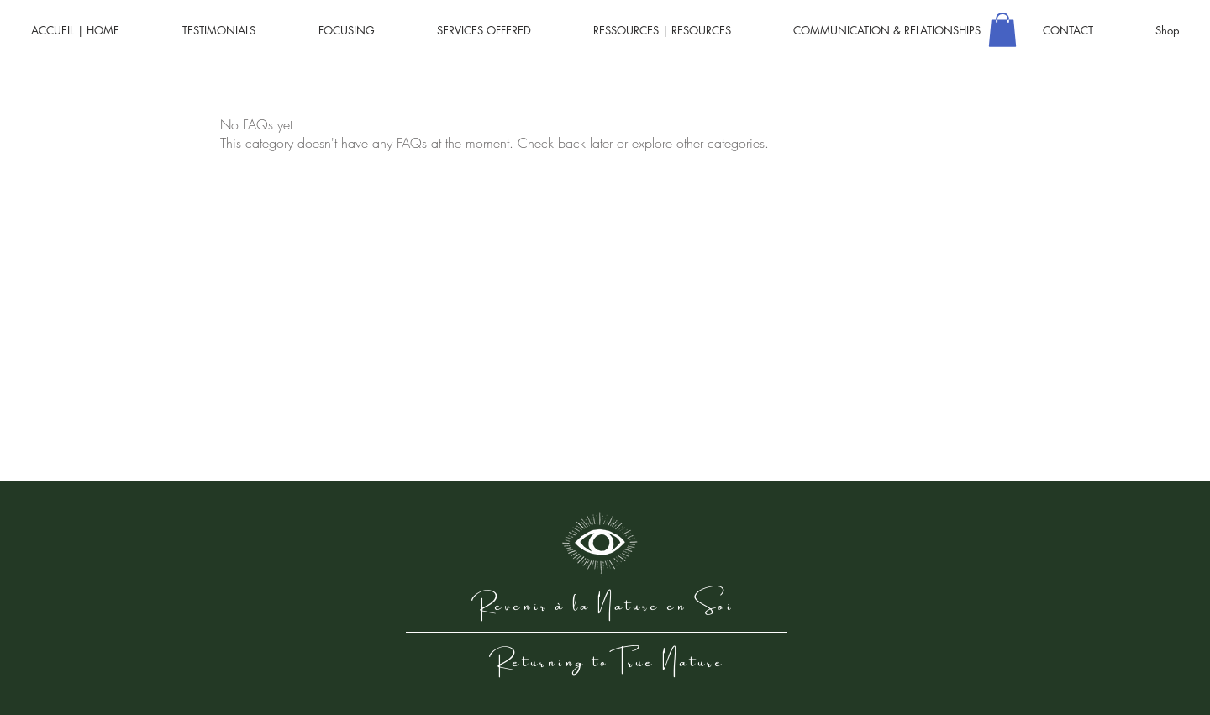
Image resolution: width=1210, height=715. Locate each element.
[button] (1002, 30)
